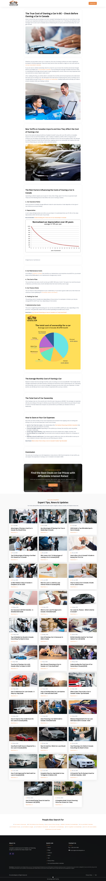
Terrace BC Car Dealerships (65, 827)
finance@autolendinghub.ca (77, 850)
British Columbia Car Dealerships (70, 824)
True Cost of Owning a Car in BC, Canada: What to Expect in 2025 (21, 665)
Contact (49, 852)
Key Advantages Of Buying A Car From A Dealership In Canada (53, 529)
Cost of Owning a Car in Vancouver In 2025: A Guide (52, 638)
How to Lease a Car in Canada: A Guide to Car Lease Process (82, 583)
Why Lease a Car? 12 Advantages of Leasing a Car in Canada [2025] (52, 556)
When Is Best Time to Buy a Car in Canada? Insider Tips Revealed (49, 441)
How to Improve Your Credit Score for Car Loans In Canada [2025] (23, 719)
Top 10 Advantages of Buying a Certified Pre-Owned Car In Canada (22, 556)
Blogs (48, 850)
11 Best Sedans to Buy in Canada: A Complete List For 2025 (22, 583)
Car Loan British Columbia (88, 824)
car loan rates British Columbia (33, 65)
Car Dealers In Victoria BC (49, 827)
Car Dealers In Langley (34, 827)
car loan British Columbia (44, 69)
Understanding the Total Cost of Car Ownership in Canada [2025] (82, 665)
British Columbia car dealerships (49, 79)
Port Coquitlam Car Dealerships (83, 827)
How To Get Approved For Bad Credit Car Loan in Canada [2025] (22, 774)
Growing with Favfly (53, 879)
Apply (48, 855)
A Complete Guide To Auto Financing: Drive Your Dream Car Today (67, 801)
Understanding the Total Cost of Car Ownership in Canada (50, 217)
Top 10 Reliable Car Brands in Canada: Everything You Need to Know (23, 638)
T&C (48, 858)
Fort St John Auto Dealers (45, 829)
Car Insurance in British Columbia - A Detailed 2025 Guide (22, 611)
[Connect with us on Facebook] (10, 854)
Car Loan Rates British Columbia (55, 863)
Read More (14, 532)
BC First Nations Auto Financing (35, 824)
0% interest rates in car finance (50, 292)
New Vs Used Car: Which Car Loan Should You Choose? (51, 747)
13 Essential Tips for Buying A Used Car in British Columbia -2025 (82, 774)
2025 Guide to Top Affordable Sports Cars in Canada (82, 529)
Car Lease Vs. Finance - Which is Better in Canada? (80, 611)
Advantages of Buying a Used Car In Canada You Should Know (22, 529)
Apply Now (93, 3)
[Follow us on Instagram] (13, 854)
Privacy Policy (50, 860)
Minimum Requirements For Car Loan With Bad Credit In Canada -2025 (82, 719)
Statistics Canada (37, 273)
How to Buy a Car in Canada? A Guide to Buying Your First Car (81, 556)
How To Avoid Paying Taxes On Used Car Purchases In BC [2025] (37, 801)
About (48, 847)
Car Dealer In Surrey (21, 827)
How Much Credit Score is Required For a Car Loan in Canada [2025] (22, 747)
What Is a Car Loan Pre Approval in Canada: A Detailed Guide (51, 611)
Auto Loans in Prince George (52, 824)
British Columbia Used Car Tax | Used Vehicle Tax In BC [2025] (82, 638)
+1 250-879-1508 (74, 847)
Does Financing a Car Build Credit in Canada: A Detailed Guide (52, 719)
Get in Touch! (53, 485)
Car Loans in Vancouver (18, 824)
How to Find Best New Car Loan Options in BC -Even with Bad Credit (52, 692)
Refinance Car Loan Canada (61, 829)
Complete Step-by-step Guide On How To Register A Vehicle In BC (51, 774)
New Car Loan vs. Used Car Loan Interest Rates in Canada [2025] (51, 583)
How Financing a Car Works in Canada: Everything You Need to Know (82, 747)
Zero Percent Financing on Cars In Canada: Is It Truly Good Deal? (50, 312)
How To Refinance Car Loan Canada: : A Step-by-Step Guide (23, 692)
